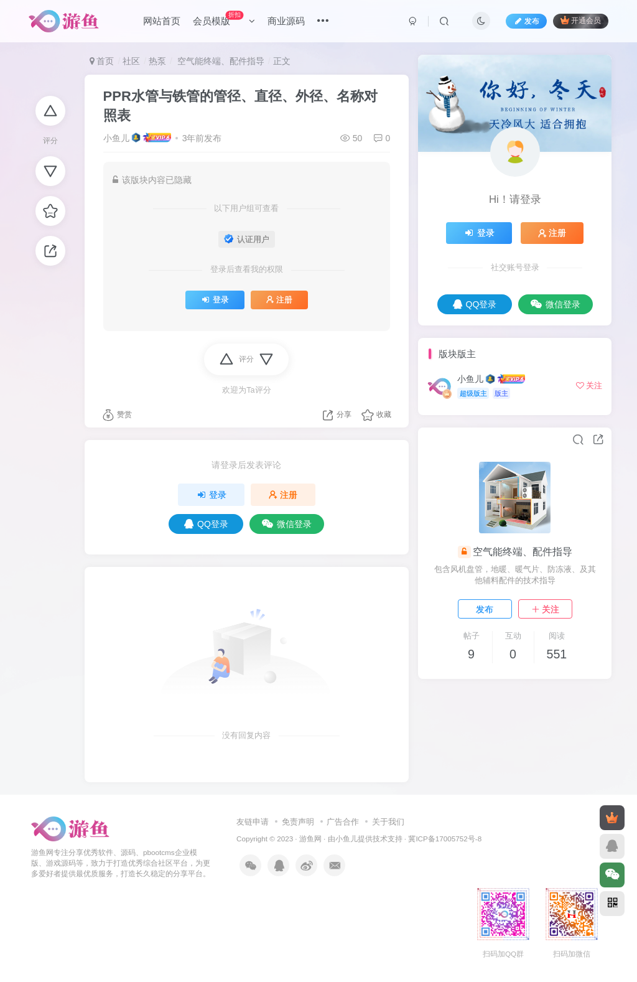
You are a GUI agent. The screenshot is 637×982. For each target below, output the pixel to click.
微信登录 (287, 524)
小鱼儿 (116, 138)
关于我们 (388, 821)
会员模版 (224, 18)
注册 (279, 300)
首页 (102, 61)
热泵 (157, 61)
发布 (484, 609)
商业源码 (286, 21)
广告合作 (343, 821)
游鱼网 (310, 839)
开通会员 (580, 20)
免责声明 (298, 821)
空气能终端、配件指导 (219, 61)
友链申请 (252, 821)
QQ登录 (206, 524)
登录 (215, 300)
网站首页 (161, 21)
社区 (131, 61)
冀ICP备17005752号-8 (444, 839)
